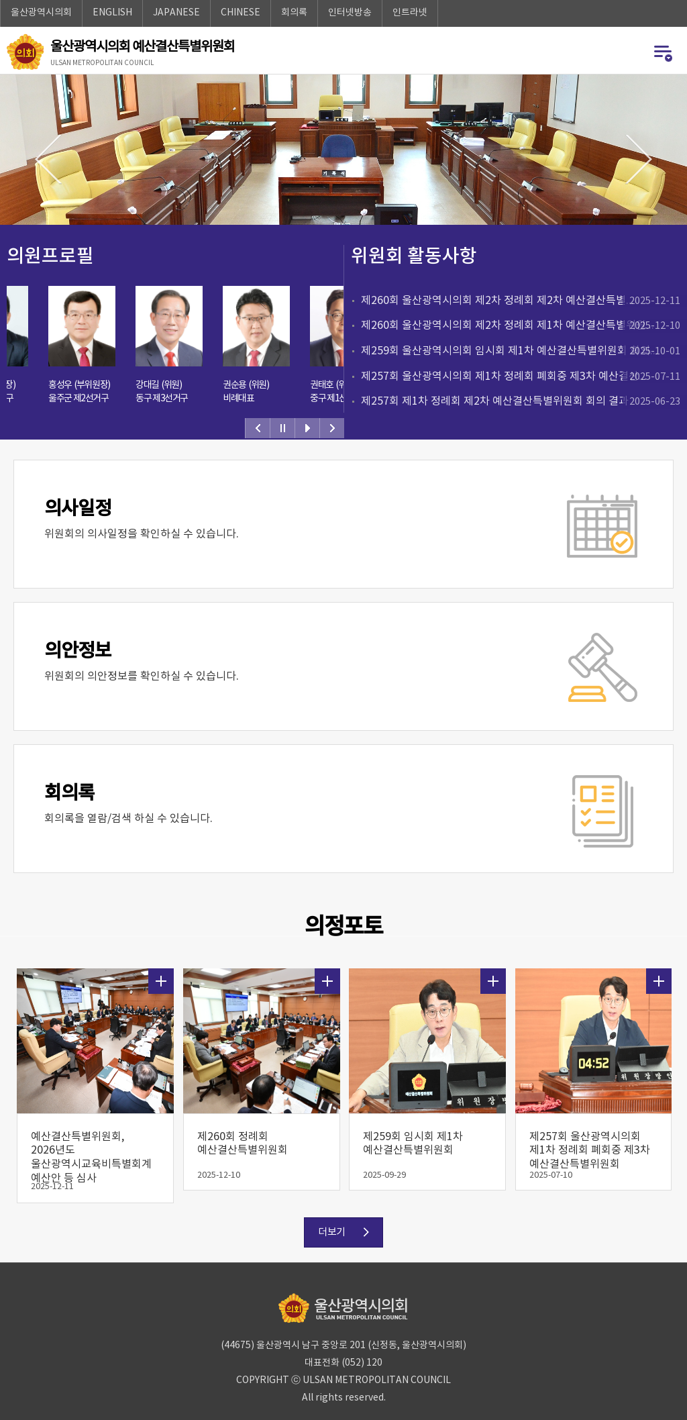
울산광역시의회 (41, 12)
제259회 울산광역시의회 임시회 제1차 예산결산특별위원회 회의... (524, 351)
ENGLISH (112, 12)
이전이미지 (48, 160)
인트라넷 (409, 12)
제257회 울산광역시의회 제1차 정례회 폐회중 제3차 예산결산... (524, 377)
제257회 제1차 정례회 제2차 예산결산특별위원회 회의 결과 (524, 402)
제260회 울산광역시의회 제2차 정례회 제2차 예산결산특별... (524, 301)
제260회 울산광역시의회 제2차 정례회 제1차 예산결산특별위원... (524, 326)
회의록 (294, 12)
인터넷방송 (350, 12)
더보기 (161, 975)
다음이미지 (639, 160)
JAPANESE (176, 12)
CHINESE (240, 12)
